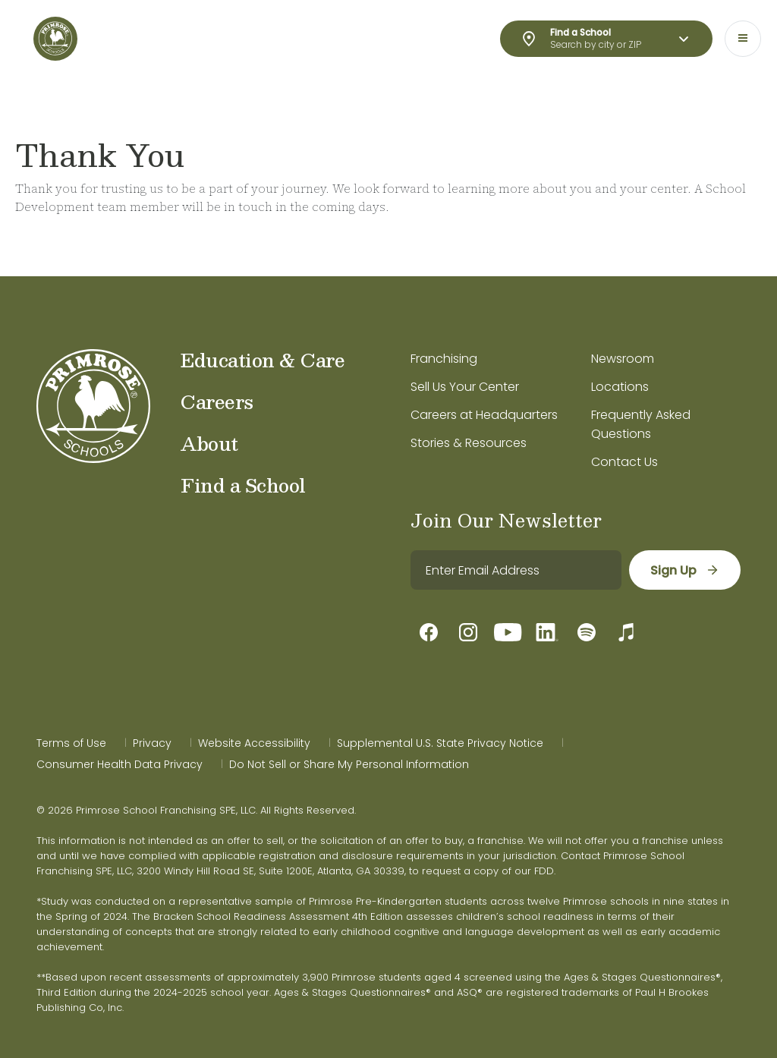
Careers (217, 401)
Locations (620, 386)
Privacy (152, 743)
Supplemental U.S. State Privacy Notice (440, 743)
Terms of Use (71, 743)
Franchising (444, 358)
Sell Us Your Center (465, 386)
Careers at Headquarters (484, 415)
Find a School (243, 485)
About (209, 443)
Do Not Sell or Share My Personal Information (349, 764)
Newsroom (622, 358)
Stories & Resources (469, 443)
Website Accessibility (254, 743)
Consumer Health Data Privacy (119, 764)
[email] (516, 570)
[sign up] (685, 570)
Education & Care (262, 360)
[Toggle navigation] (742, 38)
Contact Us (624, 462)
